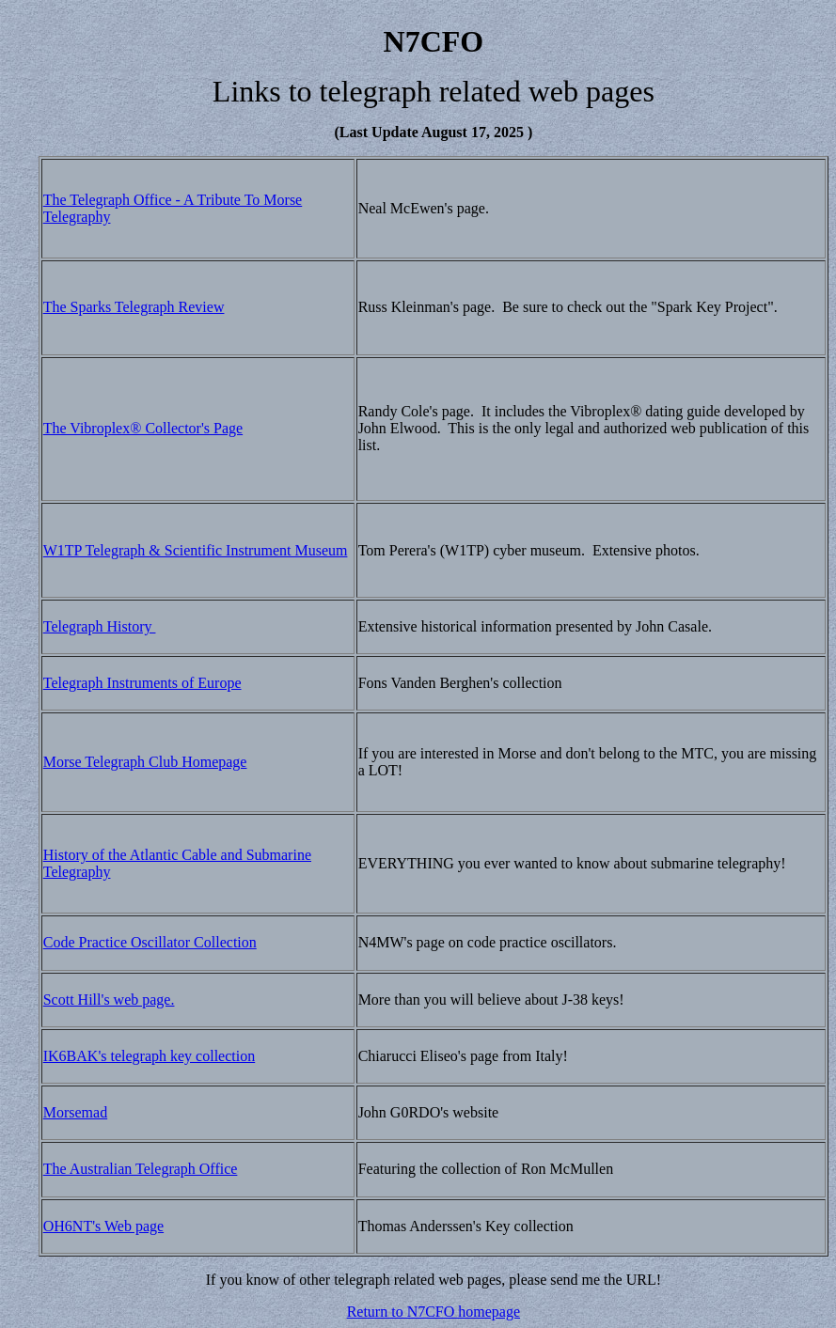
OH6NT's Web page (103, 1226)
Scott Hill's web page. (109, 1000)
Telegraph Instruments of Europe (142, 683)
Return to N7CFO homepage (433, 1312)
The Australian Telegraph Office (140, 1169)
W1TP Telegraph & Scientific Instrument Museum (195, 550)
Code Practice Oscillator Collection (150, 942)
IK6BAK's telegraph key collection (149, 1056)
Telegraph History (99, 626)
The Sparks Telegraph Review (134, 307)
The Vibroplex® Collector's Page (143, 428)
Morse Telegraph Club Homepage (145, 762)
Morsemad (75, 1112)
